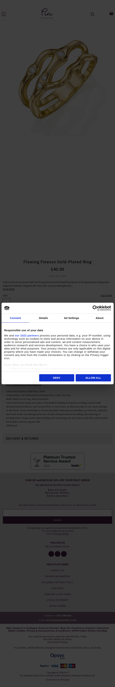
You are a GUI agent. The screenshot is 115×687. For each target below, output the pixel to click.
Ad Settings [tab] (71, 317)
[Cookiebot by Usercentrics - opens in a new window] (95, 308)
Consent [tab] (15, 317)
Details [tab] (43, 317)
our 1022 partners (27, 335)
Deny (56, 377)
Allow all (93, 377)
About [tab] (99, 317)
